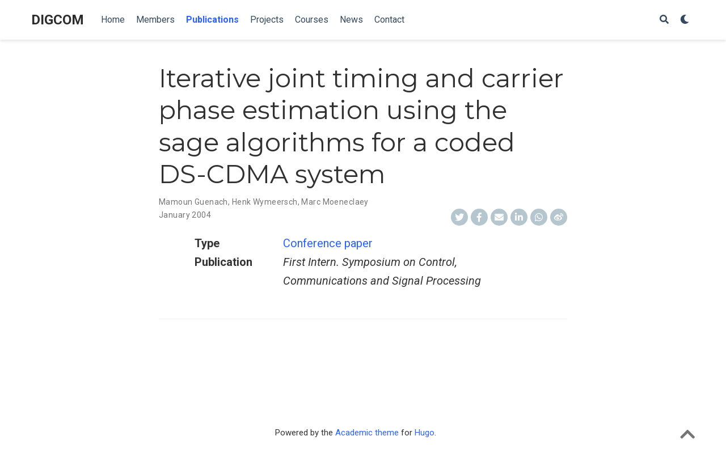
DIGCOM (57, 20)
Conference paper (328, 243)
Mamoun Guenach (193, 201)
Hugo (424, 433)
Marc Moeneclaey (334, 201)
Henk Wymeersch (265, 201)
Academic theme (367, 433)
